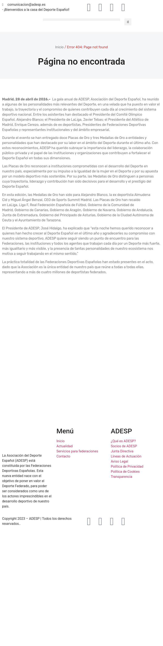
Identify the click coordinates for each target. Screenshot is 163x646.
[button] (81, 19)
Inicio (59, 47)
